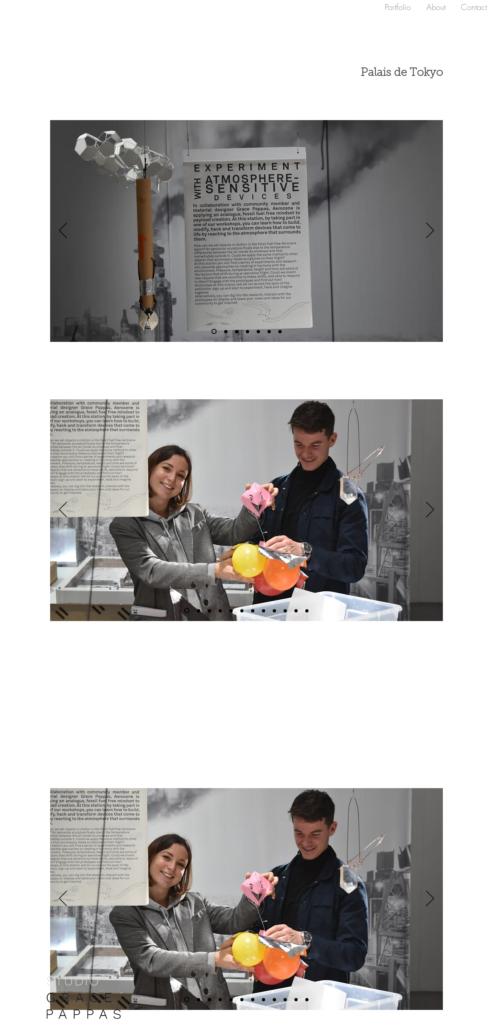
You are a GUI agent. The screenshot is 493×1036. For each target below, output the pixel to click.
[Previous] (63, 231)
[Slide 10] (247, 331)
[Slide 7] (214, 331)
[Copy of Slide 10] (258, 331)
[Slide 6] (186, 610)
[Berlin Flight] (280, 331)
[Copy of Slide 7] (225, 331)
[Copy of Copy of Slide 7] (306, 610)
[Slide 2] (269, 331)
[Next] (430, 231)
